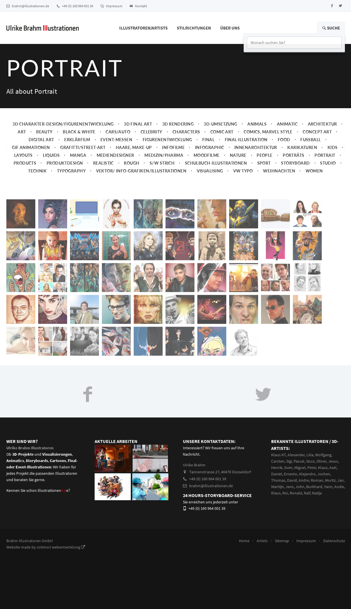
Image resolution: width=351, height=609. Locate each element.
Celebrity (151, 131)
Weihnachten (279, 170)
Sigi (289, 461)
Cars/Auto (118, 131)
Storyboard (295, 163)
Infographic (209, 147)
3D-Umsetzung (220, 124)
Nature (238, 155)
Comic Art (222, 131)
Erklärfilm (77, 139)
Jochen (323, 473)
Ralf (307, 493)
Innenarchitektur (255, 147)
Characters (186, 131)
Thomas (278, 480)
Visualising (210, 170)
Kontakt (138, 6)
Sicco (310, 461)
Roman (317, 480)
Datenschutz (334, 540)
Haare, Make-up (134, 147)
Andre (304, 480)
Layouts (23, 155)
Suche (331, 28)
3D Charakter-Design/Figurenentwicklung (63, 124)
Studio (328, 163)
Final (208, 139)
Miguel (300, 467)
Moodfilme (207, 155)
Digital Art (41, 139)
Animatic (287, 124)
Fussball (310, 139)
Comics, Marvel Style (268, 131)
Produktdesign (65, 163)
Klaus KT (278, 454)
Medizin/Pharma (163, 155)
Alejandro (307, 473)
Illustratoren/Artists (143, 28)
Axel (333, 467)
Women (314, 170)
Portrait (325, 155)
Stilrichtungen (194, 28)
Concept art (317, 131)
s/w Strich (162, 163)
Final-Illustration (246, 139)
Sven (288, 467)
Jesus (333, 461)
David (292, 480)
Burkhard (314, 486)
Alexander (296, 454)
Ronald (296, 493)
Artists (262, 540)
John (299, 486)
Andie (339, 486)
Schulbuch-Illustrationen (216, 163)
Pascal (299, 461)
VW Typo (243, 170)
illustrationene (53, 490)
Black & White (79, 131)
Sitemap (282, 540)
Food (284, 139)
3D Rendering (178, 124)
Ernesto (290, 473)
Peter (311, 467)
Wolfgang (323, 454)
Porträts (293, 155)
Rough (131, 163)
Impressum (111, 6)
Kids (333, 147)
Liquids (51, 155)
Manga (78, 155)
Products (25, 163)
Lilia (309, 454)
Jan (340, 480)
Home (244, 540)
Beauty (44, 131)
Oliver (321, 461)
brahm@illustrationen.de (27, 6)
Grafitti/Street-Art (82, 147)
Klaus (323, 467)
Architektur (322, 124)
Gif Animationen (31, 147)
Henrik (276, 467)
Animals (257, 124)
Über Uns (230, 28)
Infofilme (173, 147)
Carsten (277, 461)
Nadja (317, 493)
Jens (290, 486)
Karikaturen (302, 147)
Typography (71, 170)
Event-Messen (116, 139)
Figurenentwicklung (167, 139)
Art (22, 131)
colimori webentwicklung (61, 547)
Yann (328, 486)
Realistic (103, 163)
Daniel (276, 473)
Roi (285, 493)
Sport (264, 163)
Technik (37, 170)
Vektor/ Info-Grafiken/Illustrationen (141, 170)
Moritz (330, 480)
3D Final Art (138, 124)
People (265, 155)
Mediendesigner (115, 155)
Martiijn (277, 486)
